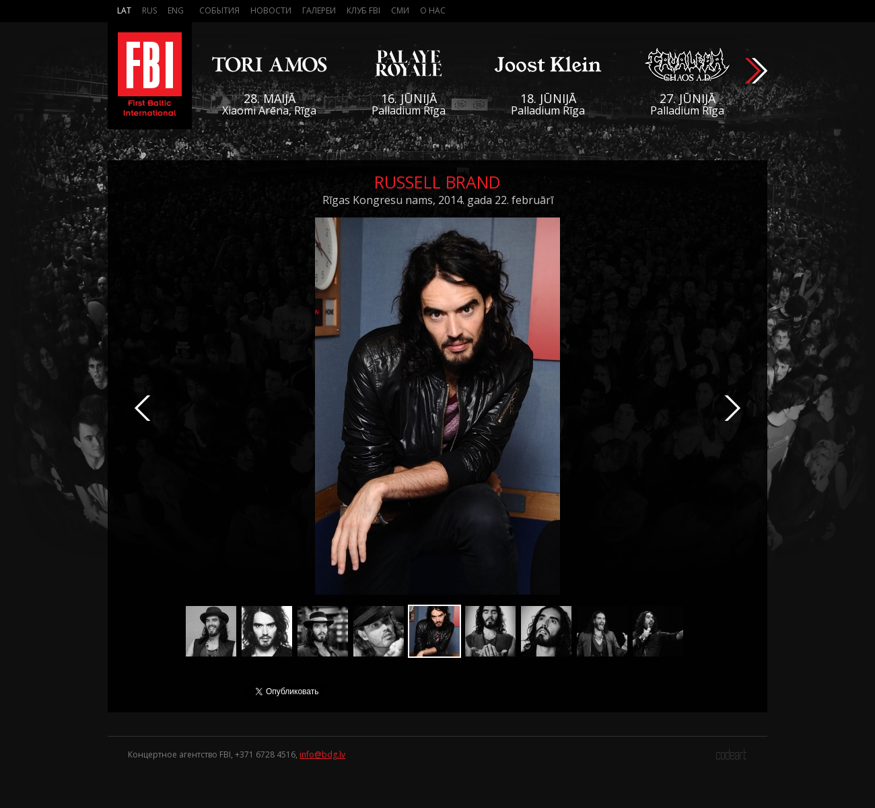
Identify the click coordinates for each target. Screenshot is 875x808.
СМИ (400, 10)
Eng (176, 10)
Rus (149, 10)
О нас (433, 10)
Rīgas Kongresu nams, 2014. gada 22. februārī (437, 200)
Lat (124, 10)
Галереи (319, 10)
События (219, 10)
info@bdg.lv (322, 754)
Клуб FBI (363, 10)
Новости (270, 10)
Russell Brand (437, 181)
